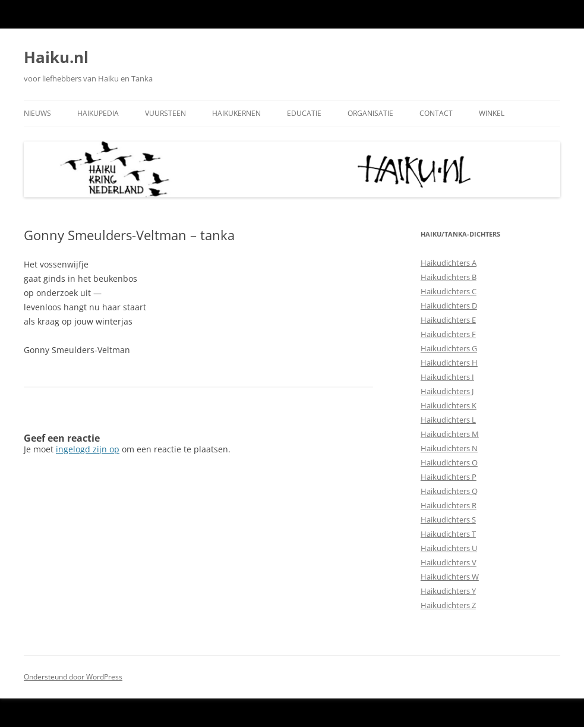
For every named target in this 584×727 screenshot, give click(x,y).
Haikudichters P (448, 476)
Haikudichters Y (448, 591)
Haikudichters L (448, 419)
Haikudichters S (448, 519)
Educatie (304, 113)
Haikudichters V (448, 562)
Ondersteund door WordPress (73, 677)
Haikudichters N (449, 448)
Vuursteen (165, 113)
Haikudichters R (448, 505)
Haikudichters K (448, 405)
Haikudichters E (448, 319)
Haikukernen (236, 113)
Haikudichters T (448, 533)
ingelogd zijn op (87, 449)
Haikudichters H (449, 362)
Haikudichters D (449, 305)
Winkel (491, 113)
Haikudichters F (448, 334)
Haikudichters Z (448, 605)
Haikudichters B (448, 277)
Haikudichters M (450, 434)
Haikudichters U (449, 548)
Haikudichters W (450, 576)
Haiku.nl (56, 57)
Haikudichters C (448, 291)
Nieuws (37, 113)
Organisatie (370, 113)
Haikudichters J (447, 391)
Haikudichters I (447, 377)
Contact (436, 113)
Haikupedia (98, 113)
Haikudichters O (449, 462)
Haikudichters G (449, 348)
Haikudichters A (448, 262)
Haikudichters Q (449, 491)
